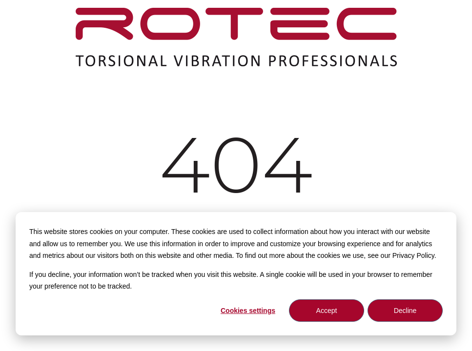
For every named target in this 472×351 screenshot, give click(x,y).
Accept (326, 310)
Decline (405, 310)
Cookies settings (248, 310)
